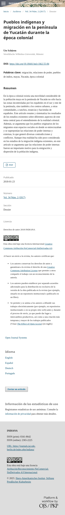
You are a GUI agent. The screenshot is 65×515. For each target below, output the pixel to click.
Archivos (17, 11)
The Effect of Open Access (29, 323)
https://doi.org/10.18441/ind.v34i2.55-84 (29, 64)
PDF (10, 165)
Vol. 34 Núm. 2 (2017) (35, 11)
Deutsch (9, 368)
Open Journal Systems (16, 337)
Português (10, 373)
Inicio (6, 11)
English (9, 357)
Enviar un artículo (16, 389)
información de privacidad (18, 414)
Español (9, 363)
